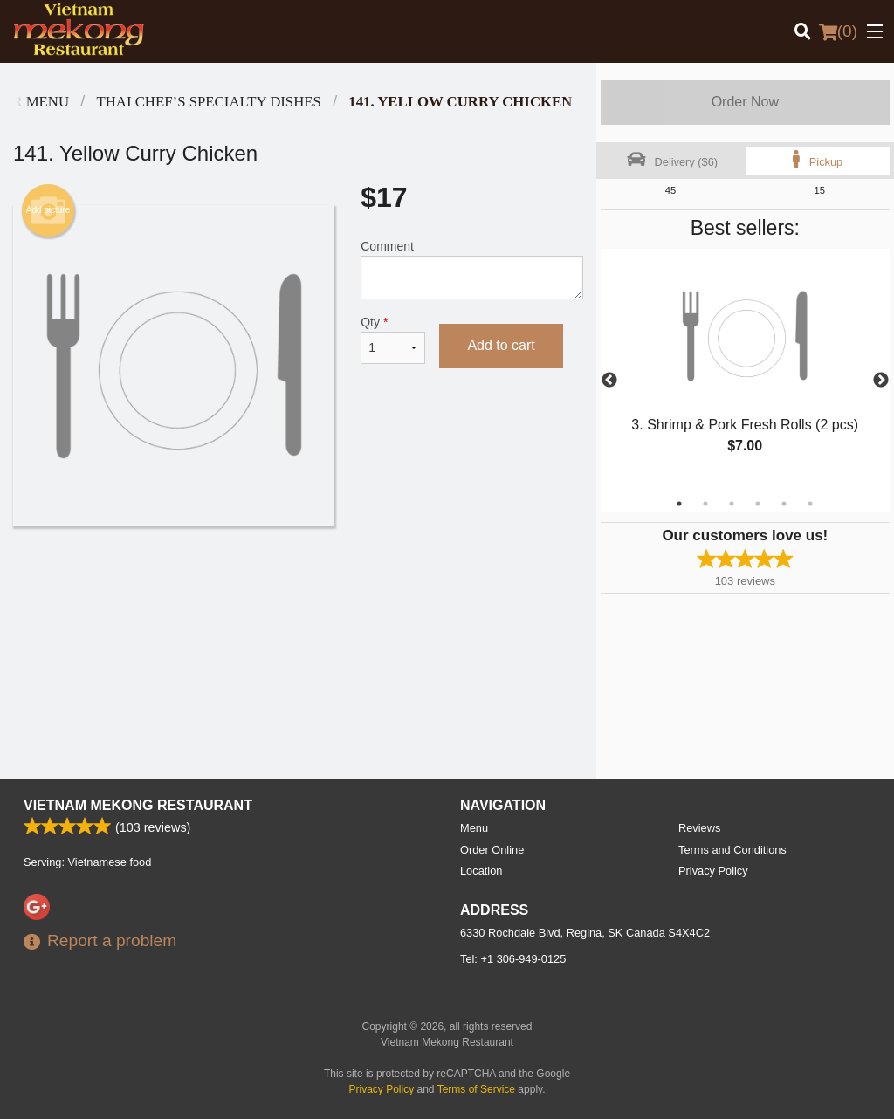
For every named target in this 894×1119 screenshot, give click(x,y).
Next (881, 380)
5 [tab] (784, 503)
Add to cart (500, 345)
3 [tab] (731, 503)
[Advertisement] (298, 583)
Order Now (745, 101)
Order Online (492, 849)
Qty (393, 339)
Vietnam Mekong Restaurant (138, 805)
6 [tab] (810, 503)
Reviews (699, 827)
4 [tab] (758, 503)
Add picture (48, 210)
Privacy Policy (713, 870)
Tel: (513, 958)
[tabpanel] (745, 370)
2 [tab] (705, 503)
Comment (471, 269)
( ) (838, 31)
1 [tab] (679, 503)
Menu (474, 827)
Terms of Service (476, 1089)
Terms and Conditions (732, 849)
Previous (609, 380)
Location (481, 870)
